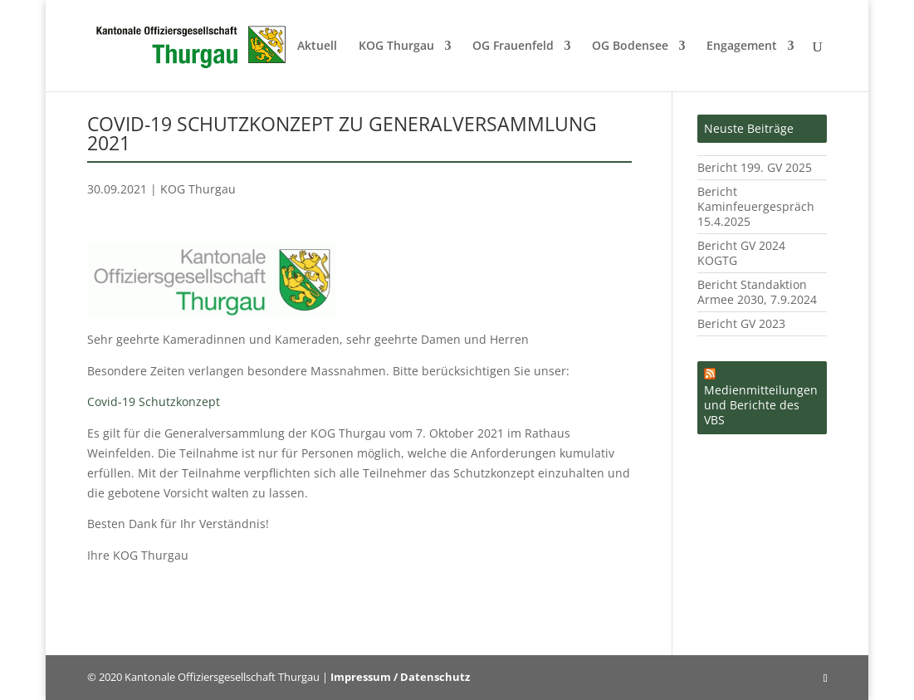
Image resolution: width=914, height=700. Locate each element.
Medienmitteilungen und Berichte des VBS (761, 405)
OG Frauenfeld (513, 46)
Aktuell (317, 46)
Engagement (741, 46)
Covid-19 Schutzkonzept (153, 401)
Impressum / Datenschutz (400, 676)
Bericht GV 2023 (741, 323)
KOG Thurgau (396, 46)
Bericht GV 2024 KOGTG (741, 252)
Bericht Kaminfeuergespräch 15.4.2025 (755, 206)
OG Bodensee (630, 46)
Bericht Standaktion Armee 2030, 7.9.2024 (757, 292)
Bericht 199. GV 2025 (754, 167)
